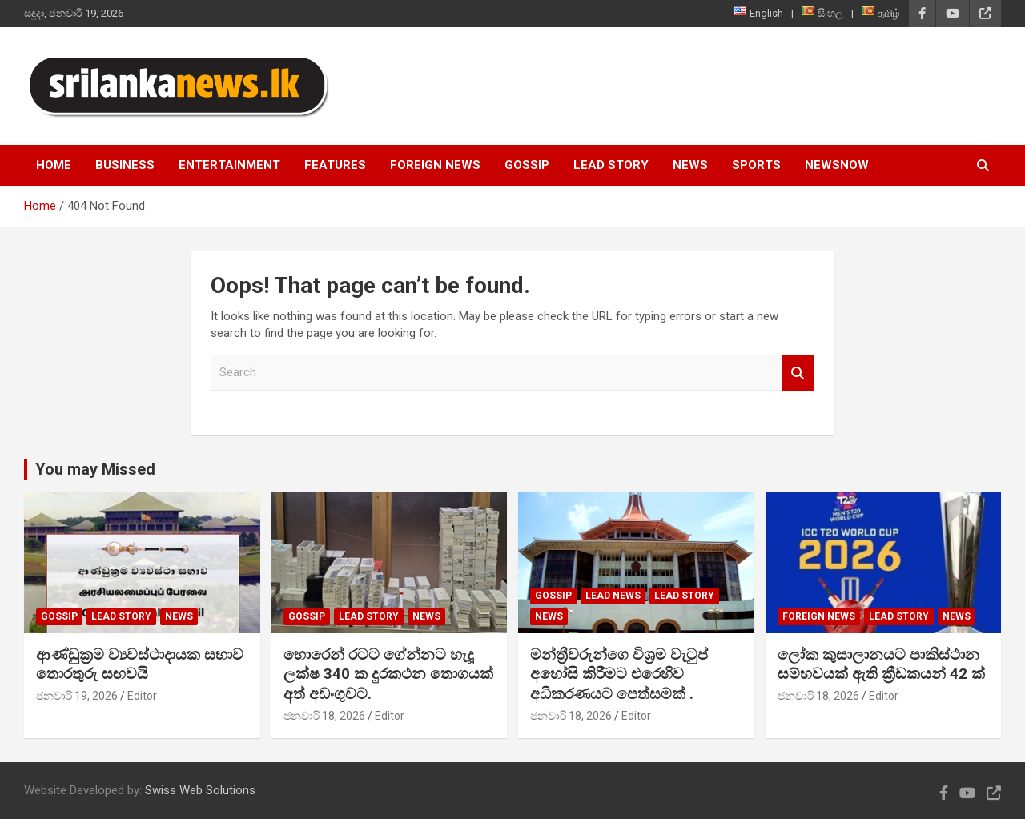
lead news (613, 595)
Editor (142, 695)
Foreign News (435, 165)
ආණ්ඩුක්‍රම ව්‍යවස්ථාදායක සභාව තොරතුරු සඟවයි (139, 664)
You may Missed (95, 469)
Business (125, 165)
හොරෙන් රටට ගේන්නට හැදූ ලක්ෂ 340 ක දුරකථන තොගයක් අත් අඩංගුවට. (388, 674)
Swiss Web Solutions (200, 790)
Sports (756, 165)
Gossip (526, 165)
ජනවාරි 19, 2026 (77, 695)
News (690, 165)
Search (798, 373)
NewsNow (837, 165)
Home (53, 165)
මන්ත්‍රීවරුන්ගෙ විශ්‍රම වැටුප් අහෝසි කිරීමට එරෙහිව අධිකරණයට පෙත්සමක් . (619, 674)
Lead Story (611, 165)
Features (335, 165)
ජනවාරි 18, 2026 (324, 715)
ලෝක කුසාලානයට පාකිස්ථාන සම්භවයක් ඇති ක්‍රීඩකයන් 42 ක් (881, 664)
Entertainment (229, 165)
